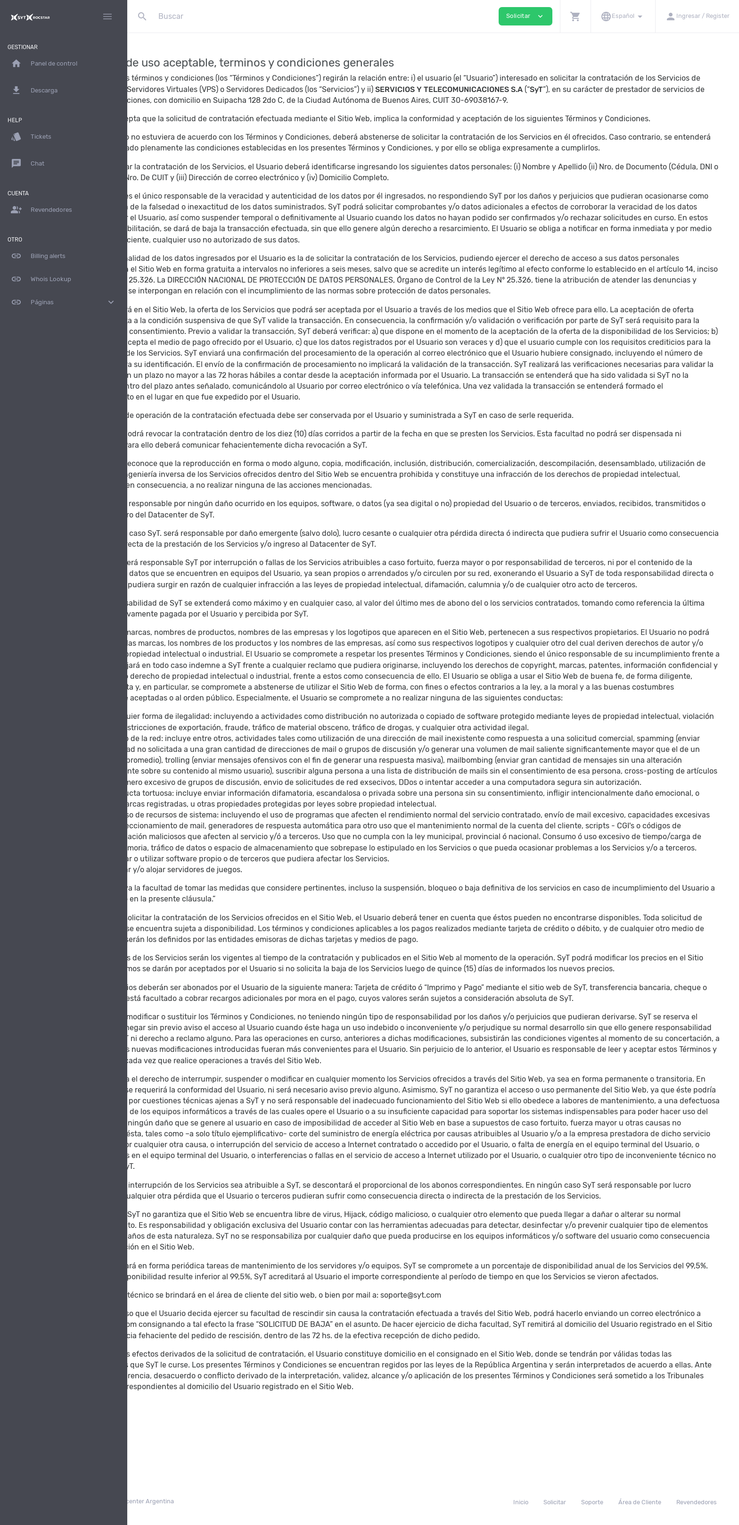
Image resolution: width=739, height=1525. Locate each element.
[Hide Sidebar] (107, 16)
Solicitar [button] (525, 16)
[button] (575, 16)
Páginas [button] (63, 302)
